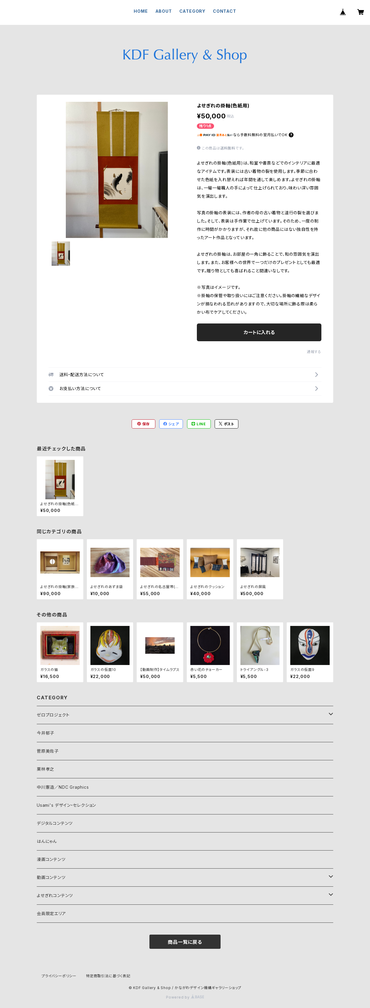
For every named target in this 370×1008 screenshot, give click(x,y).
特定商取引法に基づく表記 (108, 976)
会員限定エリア (51, 913)
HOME (141, 11)
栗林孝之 (45, 769)
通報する (314, 352)
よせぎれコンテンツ (55, 895)
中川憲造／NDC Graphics (63, 787)
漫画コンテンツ (51, 859)
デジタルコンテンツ (55, 823)
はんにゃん (47, 841)
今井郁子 (45, 732)
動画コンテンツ (51, 877)
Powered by (185, 997)
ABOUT (163, 11)
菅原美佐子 (48, 750)
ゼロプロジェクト (53, 714)
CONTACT (224, 11)
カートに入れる (259, 332)
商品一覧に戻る (185, 942)
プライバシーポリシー (59, 976)
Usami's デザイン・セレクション (66, 805)
